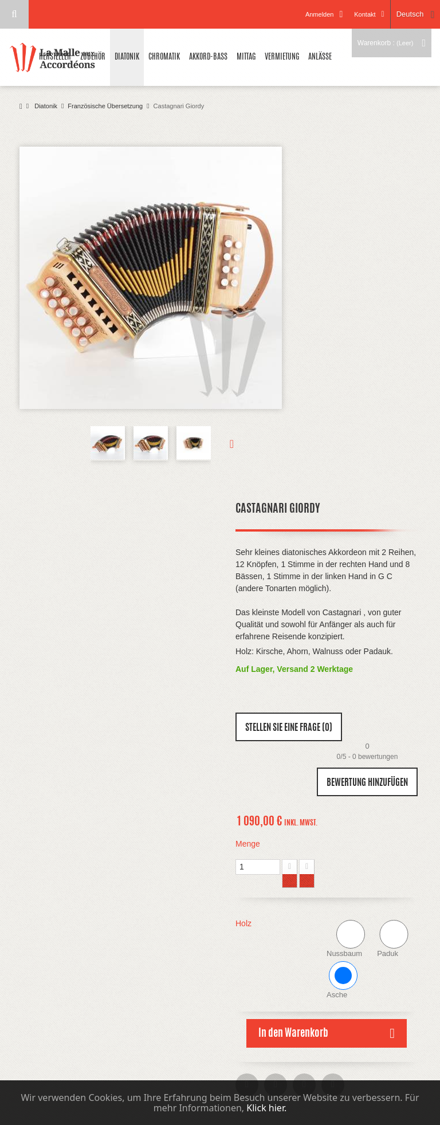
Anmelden (319, 14)
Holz (244, 923)
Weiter (222, 443)
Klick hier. (266, 1108)
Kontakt (364, 14)
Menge (247, 843)
